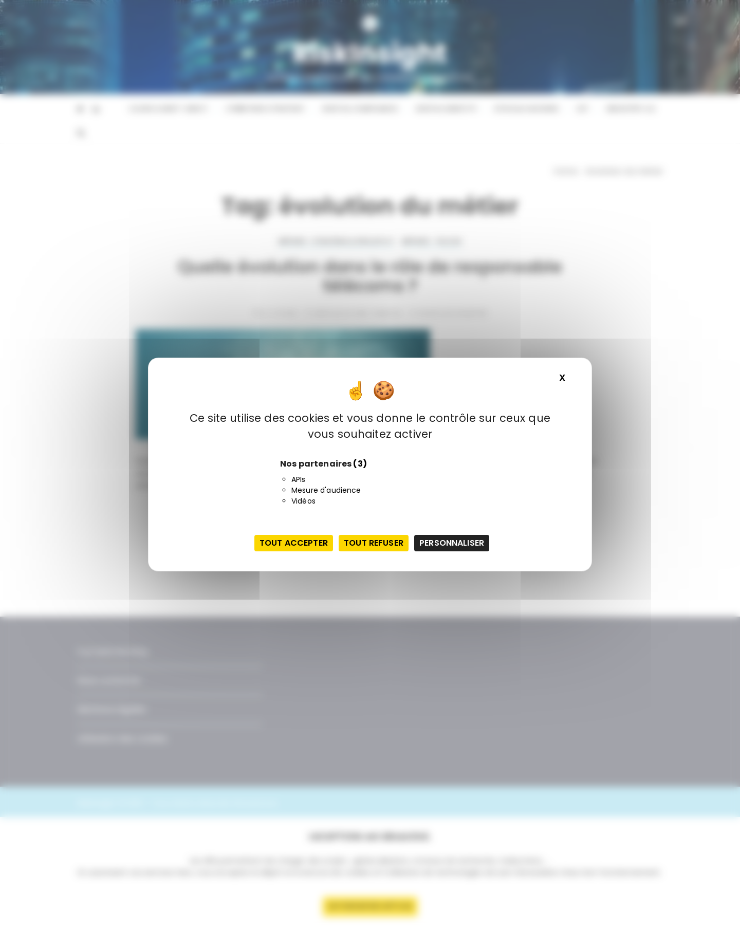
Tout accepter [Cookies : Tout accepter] (294, 543)
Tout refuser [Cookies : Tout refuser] (373, 543)
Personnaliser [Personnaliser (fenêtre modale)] (451, 543)
